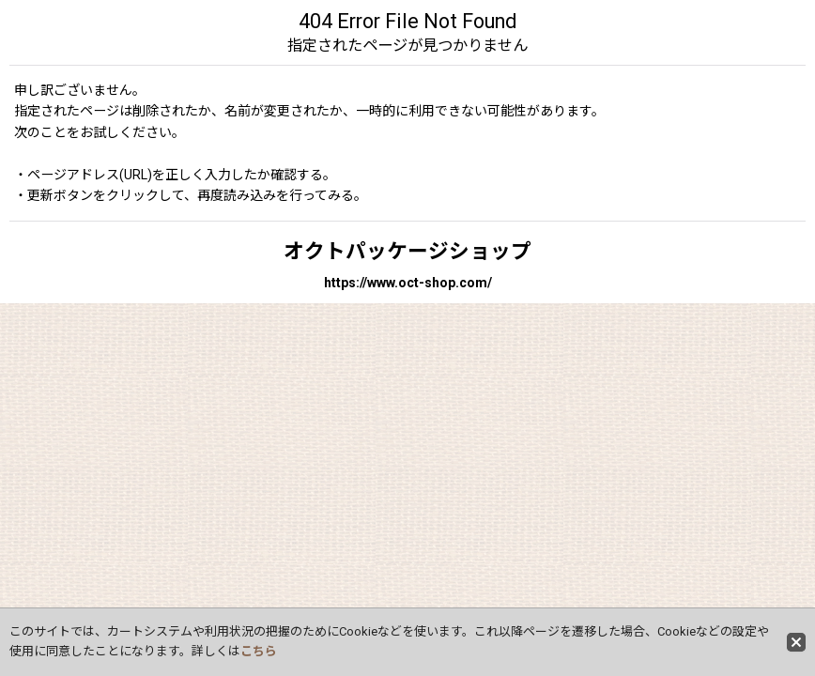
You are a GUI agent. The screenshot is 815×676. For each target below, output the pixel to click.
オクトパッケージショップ (407, 251)
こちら (258, 651)
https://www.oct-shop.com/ (408, 282)
